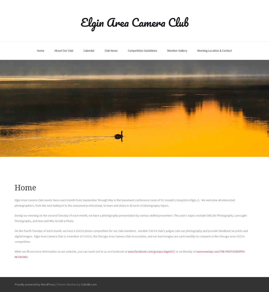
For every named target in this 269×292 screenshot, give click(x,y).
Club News (111, 50)
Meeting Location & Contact (214, 50)
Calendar (89, 50)
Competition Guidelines (142, 50)
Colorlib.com (89, 284)
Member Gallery (177, 50)
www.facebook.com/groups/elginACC (151, 251)
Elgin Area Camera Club (134, 22)
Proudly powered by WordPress (35, 284)
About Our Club (63, 50)
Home (40, 50)
